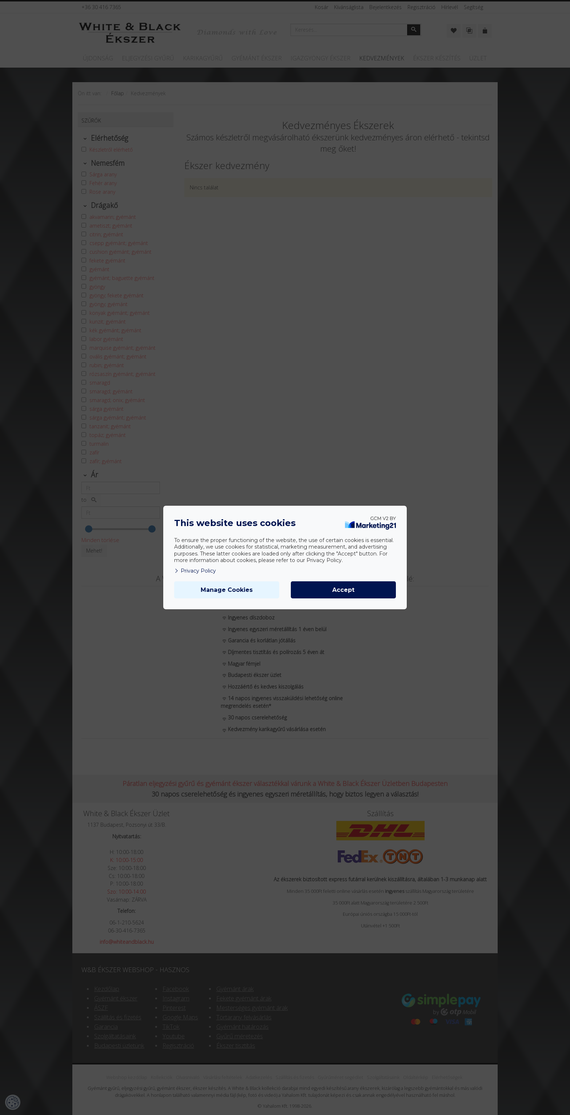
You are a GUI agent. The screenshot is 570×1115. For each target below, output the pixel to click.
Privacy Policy (195, 570)
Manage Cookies (227, 589)
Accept (343, 589)
